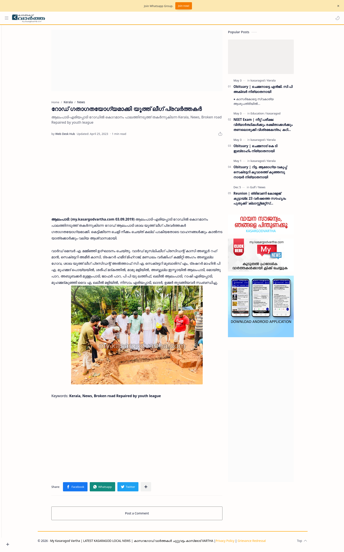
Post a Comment (145, 515)
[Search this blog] (91, 18)
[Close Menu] (337, 6)
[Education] (265, 116)
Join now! (183, 6)
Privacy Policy (232, 543)
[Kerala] (279, 82)
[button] (336, 18)
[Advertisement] (144, 62)
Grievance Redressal (259, 543)
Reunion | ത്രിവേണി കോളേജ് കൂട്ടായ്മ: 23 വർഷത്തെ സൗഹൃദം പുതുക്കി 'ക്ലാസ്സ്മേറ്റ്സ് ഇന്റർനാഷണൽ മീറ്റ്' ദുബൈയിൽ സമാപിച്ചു (267, 200)
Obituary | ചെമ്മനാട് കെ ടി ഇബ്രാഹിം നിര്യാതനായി (263, 150)
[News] (269, 189)
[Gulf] (261, 189)
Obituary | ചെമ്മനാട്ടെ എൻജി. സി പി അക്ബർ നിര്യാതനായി (270, 91)
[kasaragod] (266, 82)
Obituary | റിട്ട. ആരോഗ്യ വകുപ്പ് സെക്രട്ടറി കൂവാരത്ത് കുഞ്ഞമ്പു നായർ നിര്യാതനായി (267, 174)
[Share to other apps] (153, 488)
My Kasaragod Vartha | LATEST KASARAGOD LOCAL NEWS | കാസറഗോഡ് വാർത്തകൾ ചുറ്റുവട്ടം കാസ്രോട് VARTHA (139, 543)
